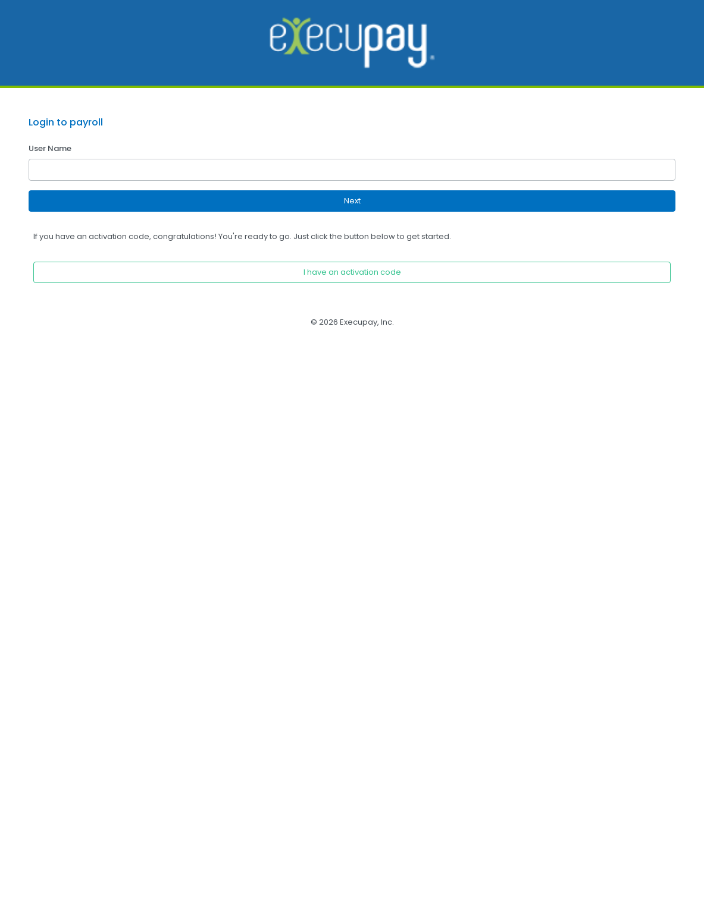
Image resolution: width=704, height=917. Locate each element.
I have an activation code (352, 272)
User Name (50, 148)
